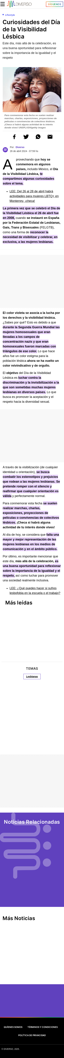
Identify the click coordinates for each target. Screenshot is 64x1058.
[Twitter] (16, 1004)
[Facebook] (26, 1004)
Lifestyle (10, 15)
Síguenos (54, 4)
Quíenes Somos (13, 1027)
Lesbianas (32, 676)
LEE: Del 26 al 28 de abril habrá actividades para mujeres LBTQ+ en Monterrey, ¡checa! (34, 196)
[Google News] (48, 1004)
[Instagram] (37, 1004)
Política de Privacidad (32, 1035)
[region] (25, 249)
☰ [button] (2, 4)
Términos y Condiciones (42, 1027)
